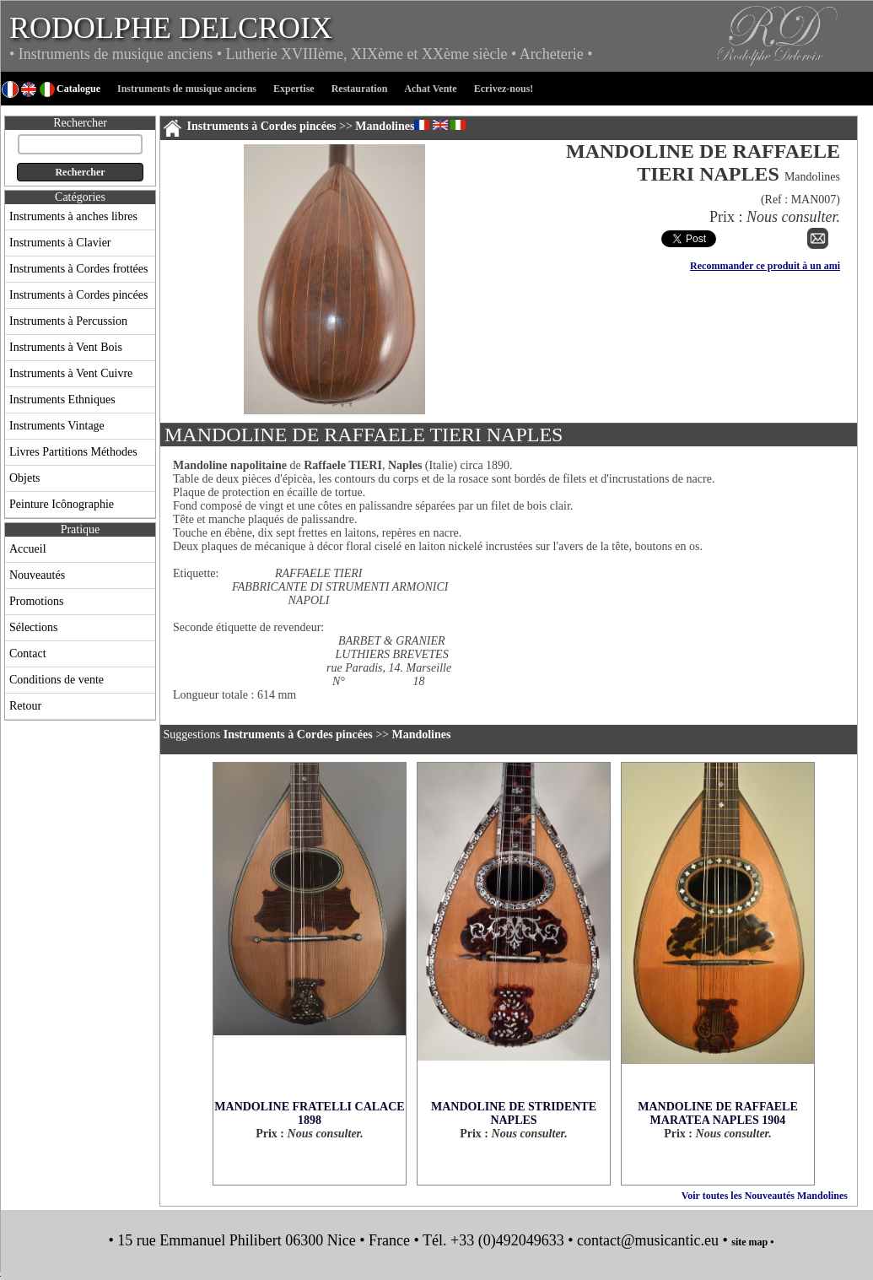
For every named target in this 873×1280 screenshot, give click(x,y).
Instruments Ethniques (62, 399)
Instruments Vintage (57, 425)
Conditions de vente (56, 679)
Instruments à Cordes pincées (78, 295)
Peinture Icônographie (61, 504)
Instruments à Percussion (68, 321)
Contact (27, 653)
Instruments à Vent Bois (65, 347)
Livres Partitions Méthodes (73, 452)
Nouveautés (37, 575)
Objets (24, 478)
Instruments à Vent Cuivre (70, 373)
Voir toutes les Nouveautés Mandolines (765, 1196)
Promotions (36, 601)
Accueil (27, 549)
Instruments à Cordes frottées (78, 268)
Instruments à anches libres (73, 216)
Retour (25, 705)
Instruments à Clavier (60, 242)
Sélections (33, 627)
